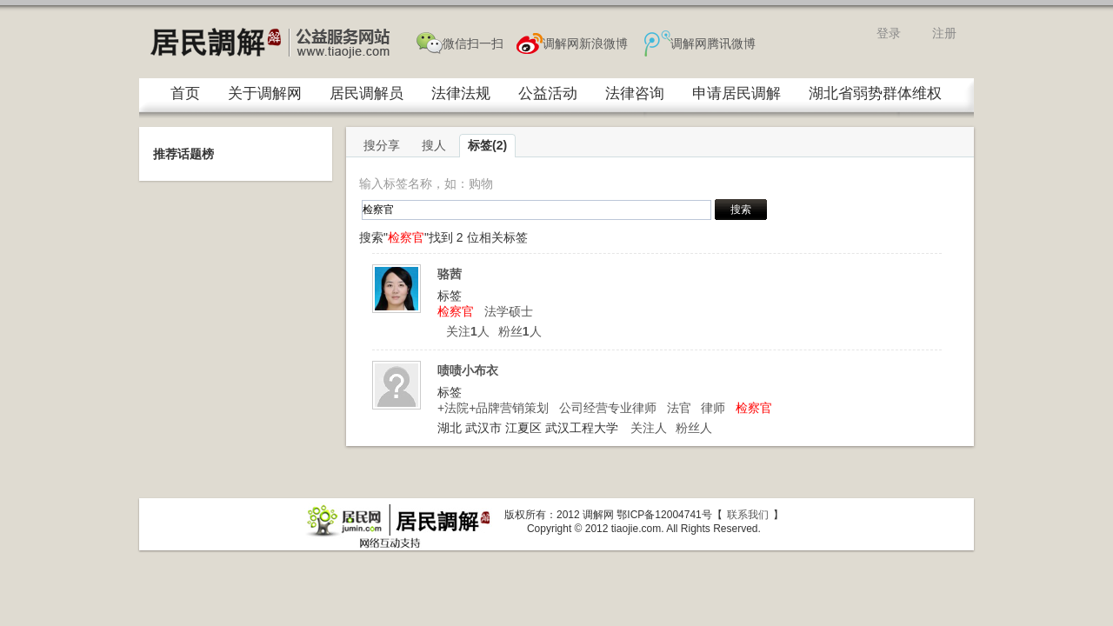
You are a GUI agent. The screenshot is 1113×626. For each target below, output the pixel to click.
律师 (713, 408)
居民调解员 (366, 93)
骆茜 (449, 274)
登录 (888, 33)
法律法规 (460, 93)
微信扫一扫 (473, 43)
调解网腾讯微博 (713, 43)
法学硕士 (508, 311)
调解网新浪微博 (585, 43)
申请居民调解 (736, 93)
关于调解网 (265, 93)
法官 (679, 408)
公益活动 (547, 93)
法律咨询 (634, 93)
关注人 (468, 331)
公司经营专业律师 (607, 408)
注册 (944, 33)
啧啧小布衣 (467, 370)
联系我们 (748, 515)
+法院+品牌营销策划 (493, 408)
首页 (185, 93)
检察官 (455, 311)
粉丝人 (520, 331)
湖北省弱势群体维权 (875, 93)
